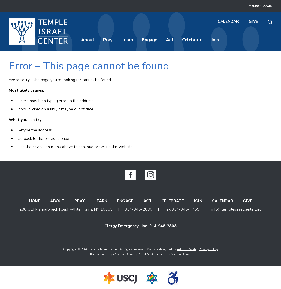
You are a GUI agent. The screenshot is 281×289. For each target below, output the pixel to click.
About (87, 40)
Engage (149, 40)
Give (253, 21)
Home (34, 201)
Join (215, 40)
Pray (108, 40)
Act (169, 40)
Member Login (260, 6)
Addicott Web (186, 249)
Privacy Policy (208, 249)
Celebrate (192, 40)
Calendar (228, 21)
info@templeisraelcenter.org (236, 209)
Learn (127, 40)
